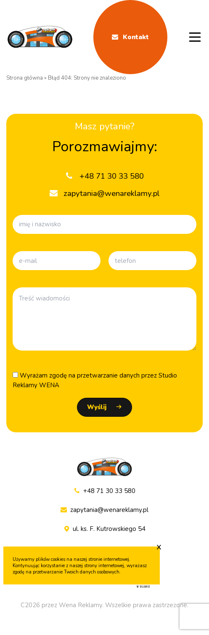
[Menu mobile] (195, 37)
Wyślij (96, 407)
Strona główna (24, 78)
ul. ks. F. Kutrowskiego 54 (104, 529)
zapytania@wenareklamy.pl (104, 510)
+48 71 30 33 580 (104, 491)
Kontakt (130, 37)
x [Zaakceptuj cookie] (158, 546)
